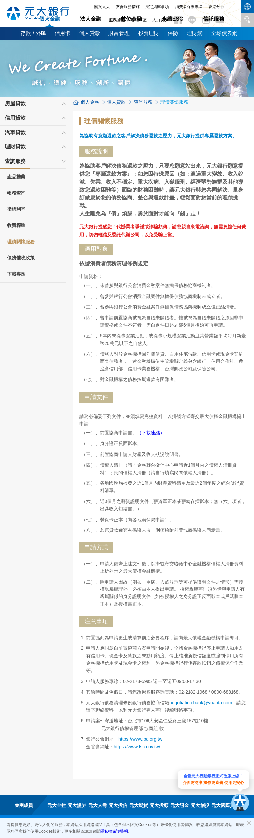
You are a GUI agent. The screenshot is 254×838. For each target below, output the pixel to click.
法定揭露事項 (157, 6)
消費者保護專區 (189, 6)
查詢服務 (15, 163)
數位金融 (131, 19)
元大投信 (118, 805)
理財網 (195, 33)
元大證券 (77, 805)
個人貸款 (89, 33)
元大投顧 (159, 805)
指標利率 (16, 209)
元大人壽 (97, 805)
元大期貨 (138, 805)
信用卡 (62, 33)
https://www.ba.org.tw (140, 739)
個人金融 (49, 19)
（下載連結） (151, 432)
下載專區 (16, 274)
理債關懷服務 (21, 241)
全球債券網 (224, 33)
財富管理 (119, 33)
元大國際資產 (225, 805)
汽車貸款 (15, 132)
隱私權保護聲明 (114, 831)
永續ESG (173, 19)
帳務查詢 (16, 193)
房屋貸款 (15, 103)
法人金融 (90, 19)
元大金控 (56, 805)
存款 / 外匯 (33, 33)
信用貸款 (15, 118)
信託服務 (213, 19)
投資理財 (148, 33)
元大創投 (200, 805)
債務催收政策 (21, 257)
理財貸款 (15, 146)
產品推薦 (16, 176)
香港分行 (216, 6)
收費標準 (16, 225)
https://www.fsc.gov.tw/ (137, 746)
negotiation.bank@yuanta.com (200, 702)
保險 (173, 33)
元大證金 (179, 805)
